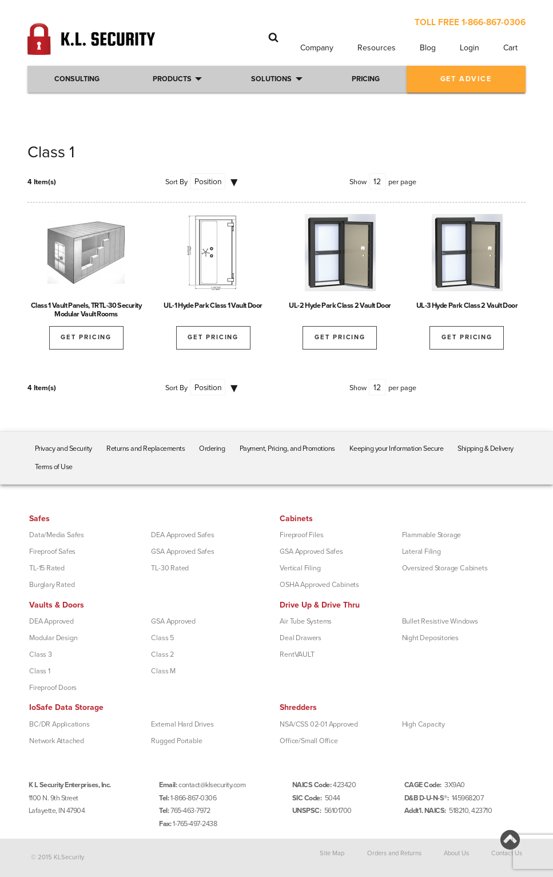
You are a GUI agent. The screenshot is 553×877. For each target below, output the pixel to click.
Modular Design (53, 637)
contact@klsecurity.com (211, 784)
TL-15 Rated (47, 568)
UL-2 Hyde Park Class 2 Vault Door (340, 305)
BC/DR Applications (59, 724)
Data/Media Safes (56, 534)
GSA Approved (173, 621)
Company (316, 48)
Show (358, 181)
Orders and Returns (394, 853)
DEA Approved (51, 621)
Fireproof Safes (52, 551)
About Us (456, 853)
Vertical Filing (300, 568)
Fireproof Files (301, 534)
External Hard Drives (182, 724)
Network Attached (56, 740)
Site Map (332, 853)
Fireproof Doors (53, 687)
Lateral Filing (421, 551)
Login (469, 48)
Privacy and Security (63, 448)
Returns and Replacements (145, 448)
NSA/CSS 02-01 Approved (319, 724)
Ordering (212, 448)
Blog (428, 48)
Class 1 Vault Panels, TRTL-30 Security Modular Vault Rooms (86, 310)
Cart (510, 48)
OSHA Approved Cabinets (319, 584)
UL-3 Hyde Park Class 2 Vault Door (467, 305)
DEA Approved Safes (182, 534)
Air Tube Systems (306, 621)
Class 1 (39, 671)
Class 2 (162, 654)
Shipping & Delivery (485, 448)
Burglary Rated (51, 584)
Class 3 (40, 654)
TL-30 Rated (170, 568)
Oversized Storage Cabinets (445, 568)
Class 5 (162, 637)
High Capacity (423, 724)
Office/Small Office (308, 740)
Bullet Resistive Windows (440, 621)
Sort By (176, 181)
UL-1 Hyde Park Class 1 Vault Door (213, 305)
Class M (163, 671)
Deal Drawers (300, 637)
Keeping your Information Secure (396, 448)
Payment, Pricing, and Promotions (287, 448)
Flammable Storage (432, 534)
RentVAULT (297, 654)
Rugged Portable (176, 740)
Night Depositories (430, 637)
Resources (376, 48)
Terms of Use (54, 466)
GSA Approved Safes (182, 551)
